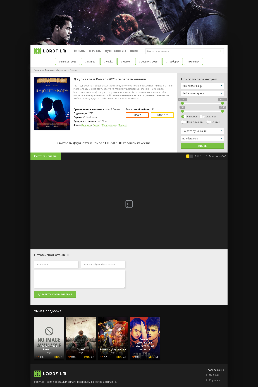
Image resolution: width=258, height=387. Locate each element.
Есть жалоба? (216, 156)
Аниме (134, 51)
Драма (96, 125)
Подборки (172, 61)
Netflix (108, 61)
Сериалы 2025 (148, 61)
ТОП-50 (90, 61)
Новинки (193, 61)
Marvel (125, 61)
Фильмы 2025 (68, 61)
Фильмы (79, 51)
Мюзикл (122, 125)
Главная (38, 70)
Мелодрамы (109, 125)
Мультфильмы (115, 51)
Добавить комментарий (55, 294)
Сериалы (95, 51)
